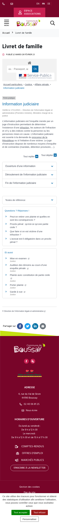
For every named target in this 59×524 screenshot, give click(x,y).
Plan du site (29, 492)
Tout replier (30, 156)
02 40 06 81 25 (29, 404)
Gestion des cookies (29, 487)
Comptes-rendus (32, 446)
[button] (29, 166)
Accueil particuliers (13, 84)
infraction (24, 127)
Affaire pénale (42, 84)
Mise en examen (19, 258)
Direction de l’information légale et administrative (24, 311)
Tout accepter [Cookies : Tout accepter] (20, 512)
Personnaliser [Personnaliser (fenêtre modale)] (30, 519)
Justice (29, 84)
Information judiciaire (13, 88)
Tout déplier (49, 154)
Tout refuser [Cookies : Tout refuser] (40, 512)
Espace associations (29, 12)
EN (38, 4)
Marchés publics (32, 460)
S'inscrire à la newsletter (29, 468)
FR (43, 4)
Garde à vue (17, 291)
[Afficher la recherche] (52, 23)
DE (49, 4)
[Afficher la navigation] (6, 23)
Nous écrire (29, 411)
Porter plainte (18, 285)
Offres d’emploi (32, 453)
